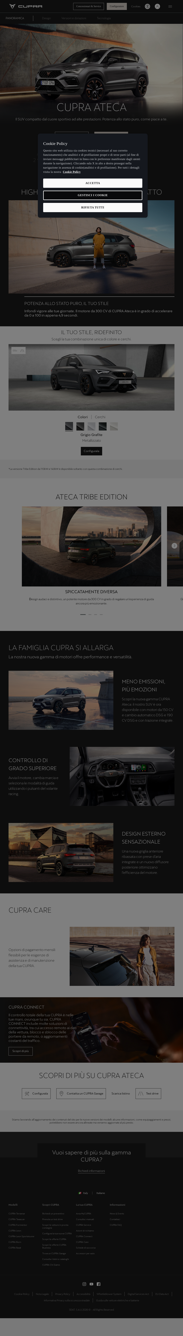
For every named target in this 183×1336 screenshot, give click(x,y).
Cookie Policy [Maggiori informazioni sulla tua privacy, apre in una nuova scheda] (72, 171)
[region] (93, 176)
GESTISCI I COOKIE (93, 195)
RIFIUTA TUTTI (92, 207)
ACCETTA (92, 183)
